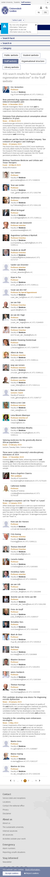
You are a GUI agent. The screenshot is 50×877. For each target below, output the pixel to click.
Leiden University (7, 2)
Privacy (6, 809)
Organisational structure (32, 61)
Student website (31, 55)
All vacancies (8, 835)
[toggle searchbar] (46, 7)
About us (6, 823)
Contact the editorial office (13, 806)
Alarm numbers (9, 848)
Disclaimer (7, 813)
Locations (7, 802)
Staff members (26, 2)
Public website (11, 55)
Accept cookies (11, 873)
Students (17, 2)
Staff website (10, 61)
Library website (11, 67)
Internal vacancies (10, 831)
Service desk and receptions (14, 798)
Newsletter (7, 862)
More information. (32, 869)
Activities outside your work (14, 839)
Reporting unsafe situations (14, 852)
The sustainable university (13, 827)
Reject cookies (32, 873)
